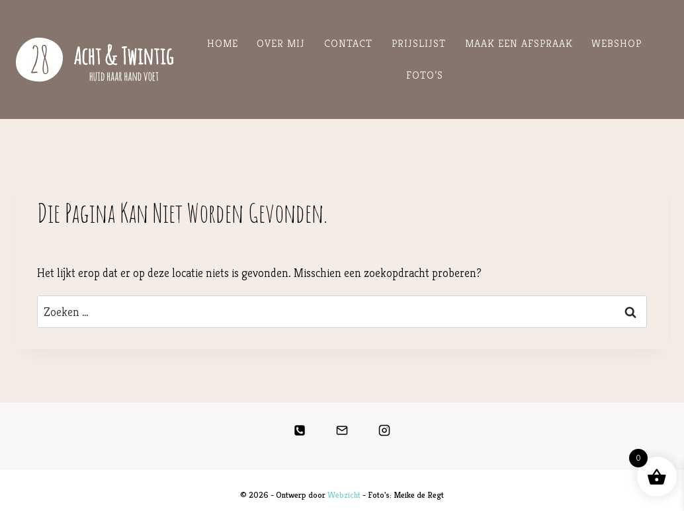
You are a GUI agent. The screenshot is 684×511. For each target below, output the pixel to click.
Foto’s (424, 75)
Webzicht (344, 494)
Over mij (281, 43)
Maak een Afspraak (519, 43)
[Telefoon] (300, 430)
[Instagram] (384, 430)
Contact (348, 43)
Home (222, 43)
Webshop (616, 43)
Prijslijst (419, 43)
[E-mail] (342, 430)
